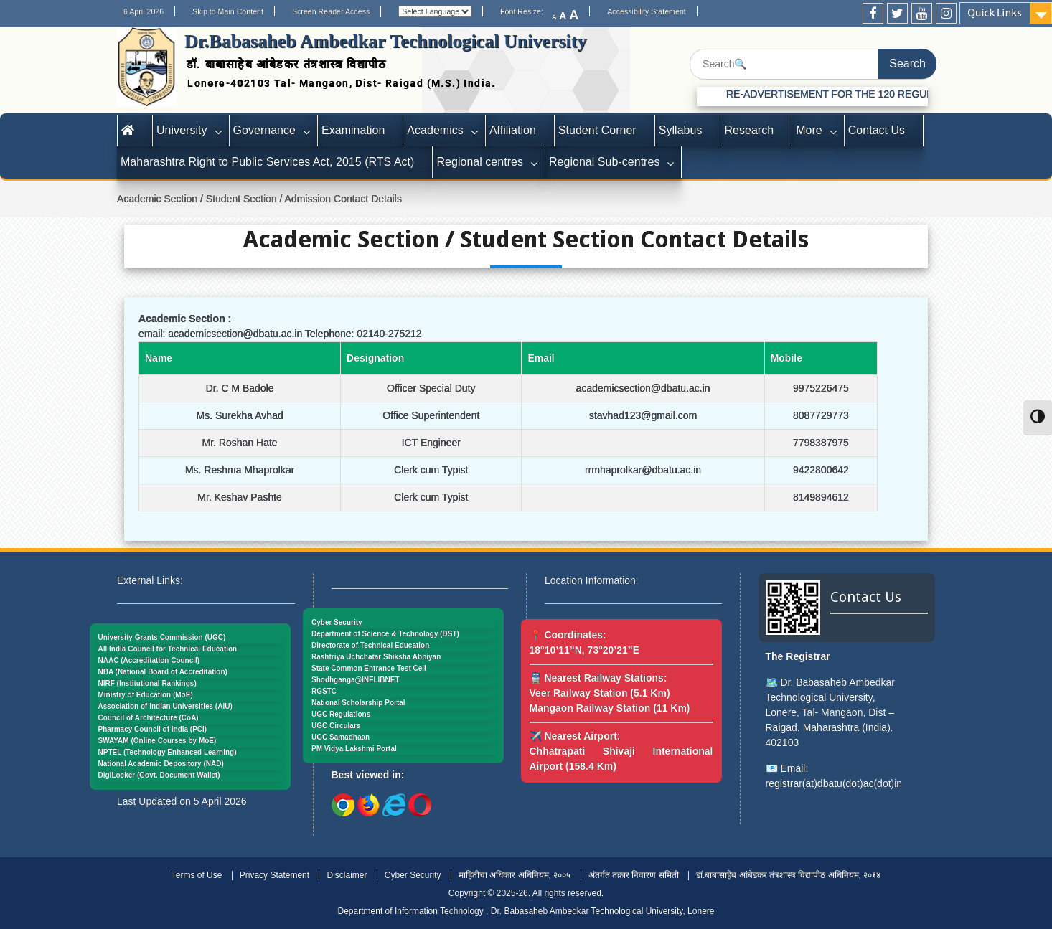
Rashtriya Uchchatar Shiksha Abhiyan (376, 657)
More (809, 130)
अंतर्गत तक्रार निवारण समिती (633, 875)
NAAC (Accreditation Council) (149, 660)
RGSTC (324, 691)
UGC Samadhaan (340, 737)
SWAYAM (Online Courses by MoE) (157, 741)
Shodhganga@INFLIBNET (355, 680)
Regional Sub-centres (604, 162)
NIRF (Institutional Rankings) (147, 683)
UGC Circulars (335, 726)
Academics (435, 130)
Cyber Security (336, 622)
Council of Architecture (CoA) (148, 718)
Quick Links (994, 12)
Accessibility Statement (646, 11)
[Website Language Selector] (434, 11)
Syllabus (681, 130)
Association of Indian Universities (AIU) (165, 706)
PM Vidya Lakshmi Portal (354, 749)
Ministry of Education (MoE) (145, 695)
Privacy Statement (274, 875)
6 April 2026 (143, 11)
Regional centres (479, 162)
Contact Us (876, 130)
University (181, 130)
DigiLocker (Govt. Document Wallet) (159, 775)
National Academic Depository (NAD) (161, 764)
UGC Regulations (340, 714)
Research (749, 130)
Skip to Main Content (227, 11)
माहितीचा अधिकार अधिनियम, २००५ (514, 875)
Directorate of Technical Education (370, 645)
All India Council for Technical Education (168, 649)
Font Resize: (526, 11)
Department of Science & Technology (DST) (385, 634)
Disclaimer (347, 875)
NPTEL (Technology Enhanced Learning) (167, 752)
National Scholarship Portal (358, 703)
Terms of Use (197, 875)
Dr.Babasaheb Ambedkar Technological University (385, 41)
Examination (353, 130)
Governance (264, 130)
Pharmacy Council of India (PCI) (152, 729)
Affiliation (512, 130)
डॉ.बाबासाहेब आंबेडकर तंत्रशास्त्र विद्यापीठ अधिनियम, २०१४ (788, 875)
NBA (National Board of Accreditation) (162, 672)
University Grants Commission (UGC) (162, 637)
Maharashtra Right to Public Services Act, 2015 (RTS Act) (267, 162)
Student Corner (597, 130)
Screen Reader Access (331, 11)
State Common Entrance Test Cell (368, 668)
